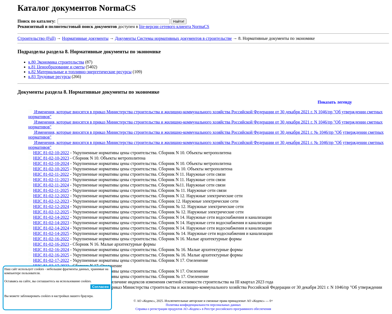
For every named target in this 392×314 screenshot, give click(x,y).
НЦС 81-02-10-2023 (51, 158)
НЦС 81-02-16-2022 (51, 239)
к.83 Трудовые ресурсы (49, 76)
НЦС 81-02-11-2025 (51, 190)
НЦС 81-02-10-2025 (51, 169)
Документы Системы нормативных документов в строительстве (173, 38)
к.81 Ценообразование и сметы (56, 67)
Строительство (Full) (36, 38)
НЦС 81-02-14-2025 (51, 233)
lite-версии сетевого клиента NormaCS (174, 26)
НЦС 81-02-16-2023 (51, 244)
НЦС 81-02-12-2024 (51, 206)
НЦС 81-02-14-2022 (51, 217)
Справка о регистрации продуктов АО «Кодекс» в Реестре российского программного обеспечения (203, 309)
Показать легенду (335, 102)
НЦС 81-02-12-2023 (51, 201)
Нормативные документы (85, 38)
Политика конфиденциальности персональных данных (203, 305)
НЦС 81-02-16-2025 (51, 255)
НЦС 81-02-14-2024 (51, 228)
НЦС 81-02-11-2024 (51, 185)
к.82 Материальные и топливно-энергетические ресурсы (80, 71)
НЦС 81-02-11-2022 (51, 174)
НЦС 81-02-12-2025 (51, 212)
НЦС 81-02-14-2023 (51, 222)
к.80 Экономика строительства (56, 62)
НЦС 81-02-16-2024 (51, 249)
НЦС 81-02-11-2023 (51, 179)
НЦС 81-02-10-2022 (51, 152)
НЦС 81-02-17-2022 (51, 260)
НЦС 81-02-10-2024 (51, 163)
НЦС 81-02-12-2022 (51, 195)
